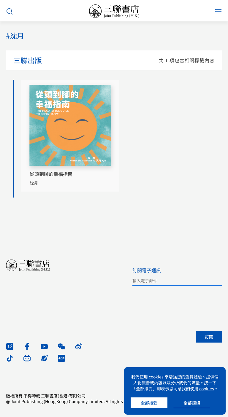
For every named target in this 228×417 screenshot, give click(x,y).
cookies (156, 377)
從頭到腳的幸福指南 (51, 173)
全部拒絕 (191, 403)
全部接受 (149, 403)
